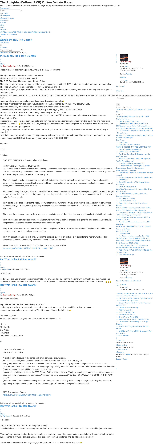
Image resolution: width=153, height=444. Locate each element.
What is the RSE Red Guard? (16, 39)
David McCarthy (125, 62)
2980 (126, 66)
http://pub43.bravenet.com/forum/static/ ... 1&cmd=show (27, 395)
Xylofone (123, 77)
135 (126, 80)
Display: (123, 95)
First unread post (6, 52)
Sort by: (138, 95)
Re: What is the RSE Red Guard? (18, 259)
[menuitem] (5, 16)
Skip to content (5, 8)
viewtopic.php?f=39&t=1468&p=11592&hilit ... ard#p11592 (28, 248)
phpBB (127, 354)
